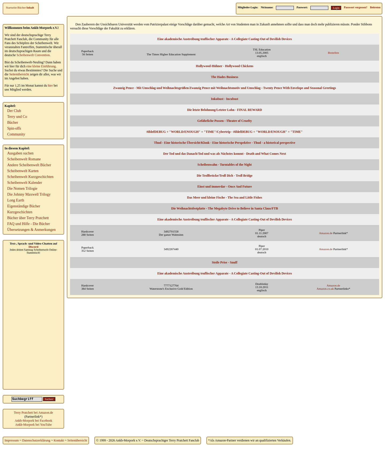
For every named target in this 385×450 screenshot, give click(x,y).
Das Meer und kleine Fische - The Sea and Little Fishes (224, 197)
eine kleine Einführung (41, 66)
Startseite (11, 7)
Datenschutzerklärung (36, 440)
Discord (33, 246)
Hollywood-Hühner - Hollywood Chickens (224, 66)
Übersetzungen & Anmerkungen (31, 230)
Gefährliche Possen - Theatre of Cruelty (224, 121)
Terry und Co (17, 117)
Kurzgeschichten (19, 212)
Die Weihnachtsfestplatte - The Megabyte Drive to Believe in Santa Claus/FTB (224, 208)
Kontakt (59, 440)
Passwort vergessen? (355, 7)
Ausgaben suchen (20, 153)
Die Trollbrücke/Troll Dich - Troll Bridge (225, 175)
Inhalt (30, 7)
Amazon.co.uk (325, 288)
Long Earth (15, 200)
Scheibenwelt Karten (22, 171)
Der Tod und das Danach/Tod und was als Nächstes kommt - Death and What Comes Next (224, 154)
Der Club (14, 111)
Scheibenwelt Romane (24, 159)
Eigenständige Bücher (23, 206)
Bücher (21, 7)
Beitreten (375, 7)
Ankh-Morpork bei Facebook (33, 420)
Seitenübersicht (19, 74)
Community (16, 134)
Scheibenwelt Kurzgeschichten (30, 177)
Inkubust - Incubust (224, 99)
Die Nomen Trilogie (22, 189)
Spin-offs (14, 128)
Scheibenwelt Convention (33, 55)
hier (50, 85)
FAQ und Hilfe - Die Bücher (28, 224)
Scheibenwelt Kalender (24, 183)
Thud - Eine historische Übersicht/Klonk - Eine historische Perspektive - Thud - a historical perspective (224, 143)
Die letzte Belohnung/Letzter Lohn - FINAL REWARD (224, 110)
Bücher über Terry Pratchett (28, 218)
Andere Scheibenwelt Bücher (29, 165)
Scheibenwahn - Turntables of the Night (224, 164)
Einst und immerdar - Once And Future (224, 186)
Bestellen (333, 52)
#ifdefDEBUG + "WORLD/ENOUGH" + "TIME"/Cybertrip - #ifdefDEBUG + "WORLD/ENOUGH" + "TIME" (225, 132)
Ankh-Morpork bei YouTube (33, 424)
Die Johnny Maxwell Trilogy (29, 194)
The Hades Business (224, 77)
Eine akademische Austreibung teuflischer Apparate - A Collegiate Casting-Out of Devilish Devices (224, 39)
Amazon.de (325, 233)
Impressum (12, 440)
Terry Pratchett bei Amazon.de (33, 412)
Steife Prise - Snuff (224, 262)
